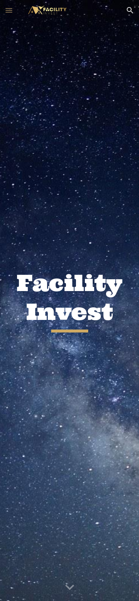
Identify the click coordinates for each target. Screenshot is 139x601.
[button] (9, 10)
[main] (69, 300)
